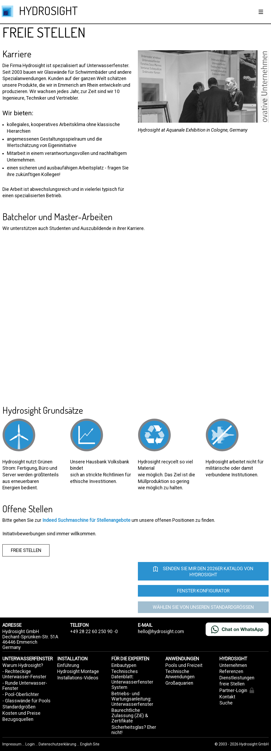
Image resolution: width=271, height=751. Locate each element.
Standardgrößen (18, 706)
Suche (226, 703)
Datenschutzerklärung (57, 744)
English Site (90, 744)
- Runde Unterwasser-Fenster (24, 685)
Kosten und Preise (21, 713)
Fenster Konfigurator (203, 590)
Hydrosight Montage (78, 671)
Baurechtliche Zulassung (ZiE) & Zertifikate (129, 716)
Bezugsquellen (17, 719)
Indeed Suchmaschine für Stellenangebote (86, 520)
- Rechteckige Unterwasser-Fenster (24, 674)
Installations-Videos (77, 677)
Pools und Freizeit (183, 665)
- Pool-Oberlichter (20, 694)
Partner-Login (236, 690)
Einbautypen (123, 665)
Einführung (68, 665)
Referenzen (231, 671)
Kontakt (227, 696)
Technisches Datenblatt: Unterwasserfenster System (132, 679)
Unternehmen (233, 665)
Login (30, 744)
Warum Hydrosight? (22, 665)
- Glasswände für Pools (26, 700)
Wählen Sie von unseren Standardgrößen (203, 607)
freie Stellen (26, 550)
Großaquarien (179, 683)
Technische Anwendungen (180, 674)
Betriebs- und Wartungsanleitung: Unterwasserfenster (132, 699)
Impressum (12, 744)
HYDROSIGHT (48, 10)
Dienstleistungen (236, 677)
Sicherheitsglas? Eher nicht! (133, 730)
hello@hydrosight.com (161, 631)
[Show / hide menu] (261, 11)
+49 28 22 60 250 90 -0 (94, 631)
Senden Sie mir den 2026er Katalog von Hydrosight (203, 571)
